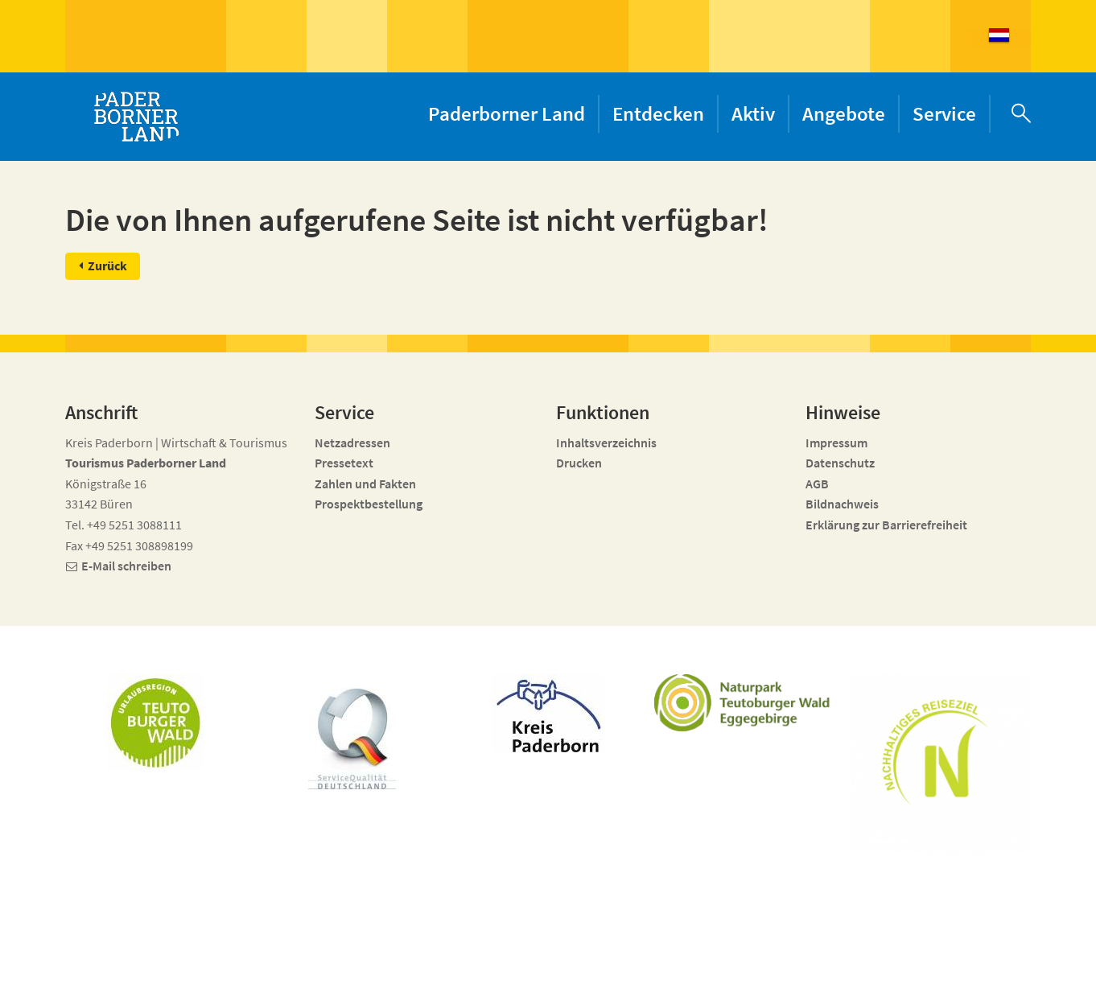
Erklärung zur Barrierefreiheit (886, 525)
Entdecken (658, 113)
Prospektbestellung (368, 504)
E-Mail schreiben (126, 566)
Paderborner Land (506, 113)
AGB (817, 483)
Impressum (836, 442)
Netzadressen (352, 442)
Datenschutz (840, 463)
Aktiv (753, 113)
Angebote (843, 113)
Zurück (107, 265)
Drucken (579, 463)
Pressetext (344, 463)
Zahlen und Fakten (365, 483)
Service (944, 113)
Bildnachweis (842, 504)
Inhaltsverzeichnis (606, 442)
